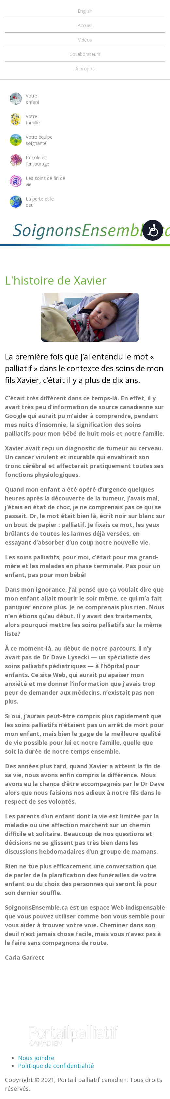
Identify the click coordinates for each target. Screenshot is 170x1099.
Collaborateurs (85, 54)
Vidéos (85, 40)
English (85, 11)
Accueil (85, 25)
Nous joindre (36, 1058)
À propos (85, 68)
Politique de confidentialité (56, 1066)
